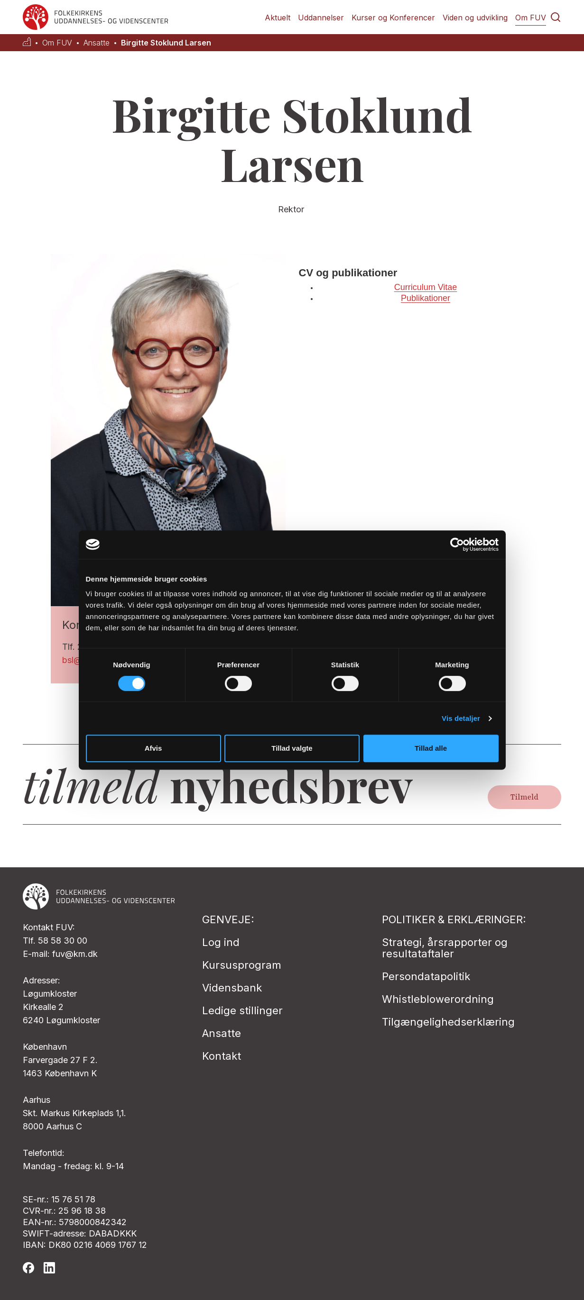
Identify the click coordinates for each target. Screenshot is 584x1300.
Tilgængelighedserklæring (448, 1021)
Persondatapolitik (426, 976)
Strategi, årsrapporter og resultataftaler (445, 947)
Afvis (153, 748)
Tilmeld (524, 797)
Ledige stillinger (242, 1010)
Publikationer (425, 298)
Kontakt (221, 1056)
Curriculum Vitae (425, 287)
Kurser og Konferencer (393, 17)
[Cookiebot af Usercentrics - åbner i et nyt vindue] (457, 544)
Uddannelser (321, 17)
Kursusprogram (241, 965)
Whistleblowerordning (438, 999)
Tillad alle (431, 748)
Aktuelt (277, 17)
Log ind (221, 942)
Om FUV (530, 17)
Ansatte (96, 42)
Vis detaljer (461, 718)
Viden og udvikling (475, 17)
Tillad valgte (291, 748)
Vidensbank (232, 987)
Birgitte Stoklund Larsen (166, 42)
